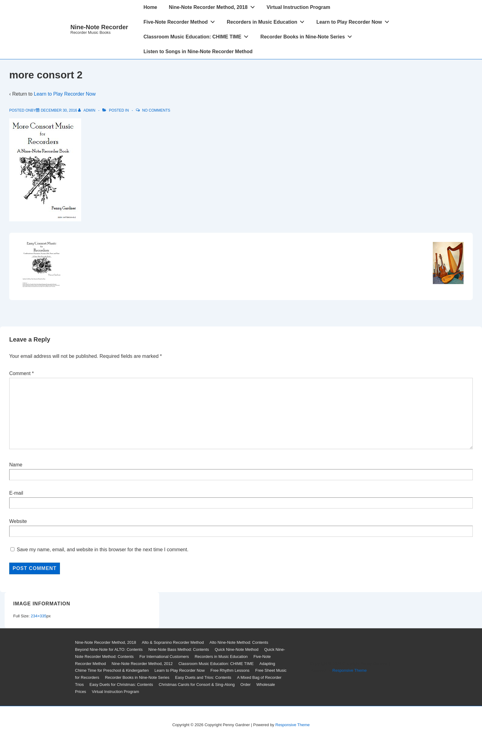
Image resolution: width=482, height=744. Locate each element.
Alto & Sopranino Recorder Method (173, 642)
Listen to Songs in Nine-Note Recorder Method (198, 51)
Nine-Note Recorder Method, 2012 (142, 663)
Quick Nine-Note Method (236, 649)
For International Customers (164, 656)
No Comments (156, 110)
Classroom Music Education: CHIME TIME (198, 35)
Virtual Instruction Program (298, 7)
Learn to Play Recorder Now (354, 21)
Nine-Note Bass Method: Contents (178, 649)
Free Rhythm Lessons (229, 670)
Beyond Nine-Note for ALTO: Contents (109, 649)
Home (150, 7)
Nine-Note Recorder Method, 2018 (213, 6)
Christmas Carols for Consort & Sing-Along (197, 684)
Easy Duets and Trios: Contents (203, 677)
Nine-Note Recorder (99, 27)
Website (18, 521)
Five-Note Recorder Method (181, 21)
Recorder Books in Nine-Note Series (307, 35)
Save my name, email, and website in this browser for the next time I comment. (102, 549)
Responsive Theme (349, 670)
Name (15, 464)
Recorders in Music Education (267, 21)
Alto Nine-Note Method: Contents (239, 642)
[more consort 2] (59, 110)
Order (245, 684)
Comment (21, 373)
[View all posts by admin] (87, 110)
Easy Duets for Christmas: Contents (121, 684)
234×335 (38, 616)
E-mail (16, 493)
